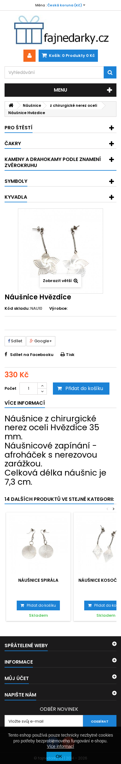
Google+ (41, 341)
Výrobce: (58, 308)
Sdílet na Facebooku (32, 355)
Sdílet (15, 341)
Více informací (60, 746)
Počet (10, 388)
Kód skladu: (17, 308)
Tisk (70, 355)
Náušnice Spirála (38, 580)
